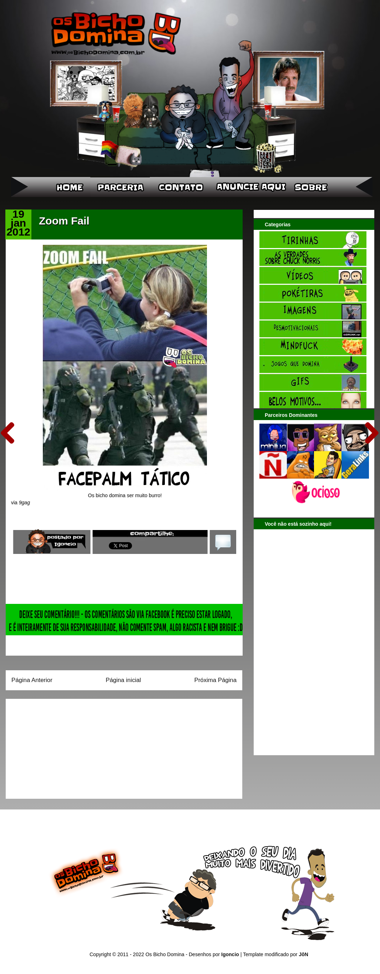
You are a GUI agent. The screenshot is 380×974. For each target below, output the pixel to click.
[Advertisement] (56, 746)
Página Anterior (31, 680)
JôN (303, 954)
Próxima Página (215, 680)
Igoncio (230, 954)
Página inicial (123, 680)
